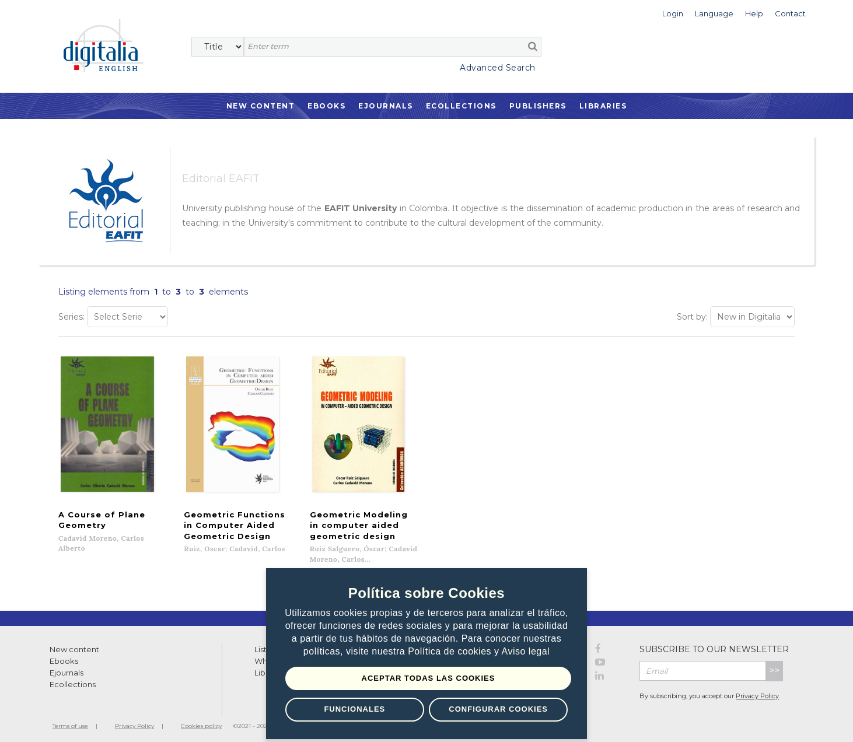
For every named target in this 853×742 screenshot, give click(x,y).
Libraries (603, 106)
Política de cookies (451, 651)
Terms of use (70, 720)
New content (74, 643)
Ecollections (461, 106)
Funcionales (354, 709)
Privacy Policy (757, 690)
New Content (260, 106)
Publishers (538, 106)
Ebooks (326, 106)
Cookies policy (201, 720)
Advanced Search (498, 67)
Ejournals (385, 106)
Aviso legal (526, 651)
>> (774, 664)
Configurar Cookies (498, 709)
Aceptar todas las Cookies (428, 678)
